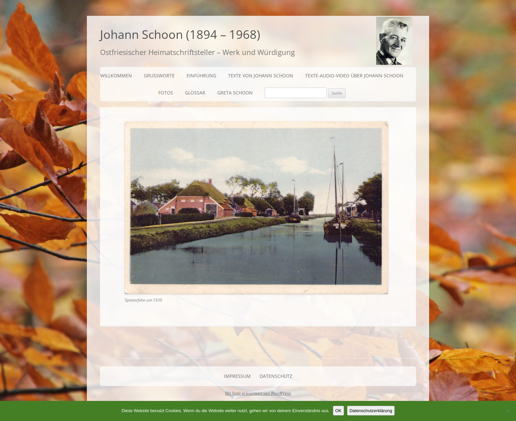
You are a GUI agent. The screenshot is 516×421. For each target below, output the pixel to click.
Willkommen (116, 75)
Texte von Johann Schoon (260, 75)
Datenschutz (276, 376)
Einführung (201, 75)
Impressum (237, 376)
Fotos (165, 93)
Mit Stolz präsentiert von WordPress (258, 393)
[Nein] (507, 411)
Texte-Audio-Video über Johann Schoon (354, 75)
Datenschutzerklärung (370, 410)
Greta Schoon (235, 93)
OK (338, 410)
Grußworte (159, 75)
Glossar (195, 93)
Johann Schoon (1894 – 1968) (180, 34)
